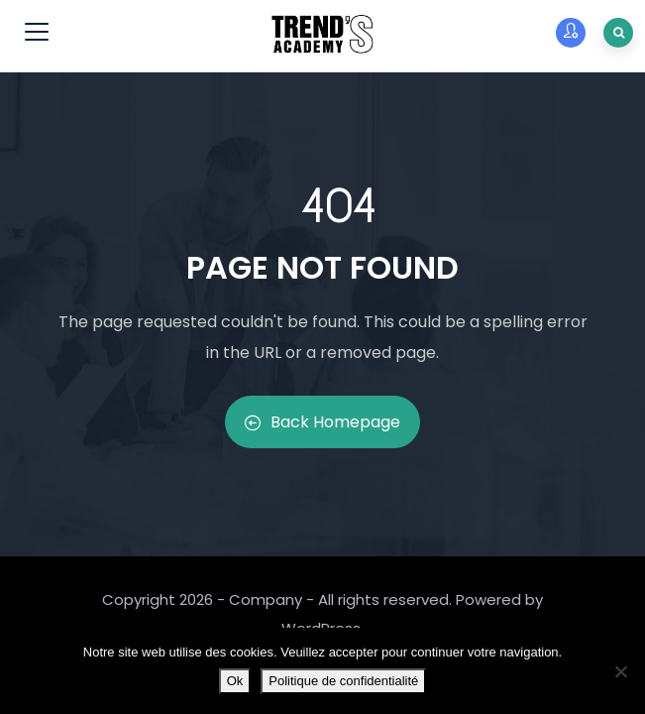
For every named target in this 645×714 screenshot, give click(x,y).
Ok (235, 680)
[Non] (620, 671)
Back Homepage (322, 422)
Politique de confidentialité (343, 680)
